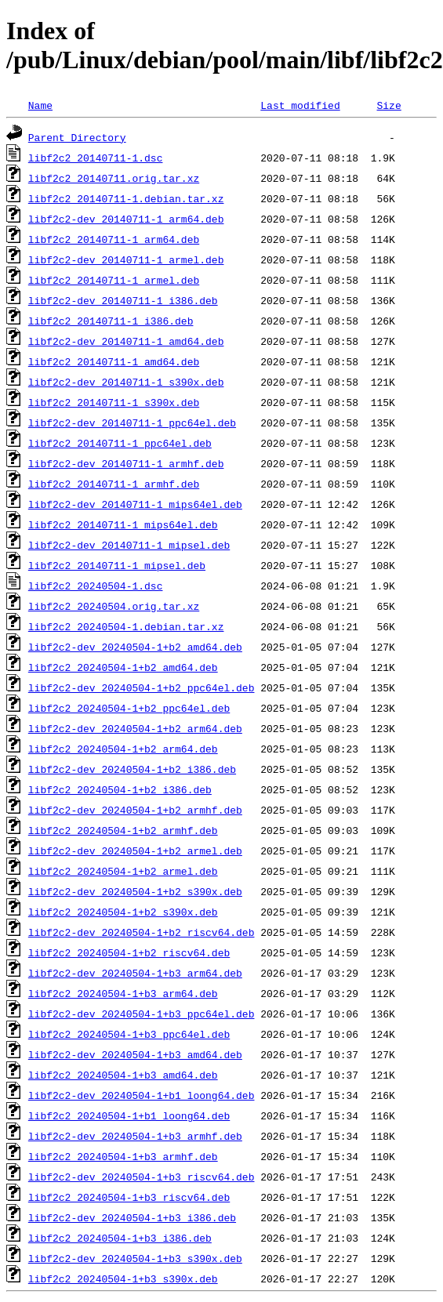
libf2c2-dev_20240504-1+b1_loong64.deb (141, 1095)
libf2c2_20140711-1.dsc (95, 158)
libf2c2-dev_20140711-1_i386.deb (123, 300)
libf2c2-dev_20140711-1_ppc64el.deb (132, 422)
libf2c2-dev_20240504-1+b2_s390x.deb (135, 891)
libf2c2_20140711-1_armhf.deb (113, 484)
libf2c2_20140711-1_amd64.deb (113, 361)
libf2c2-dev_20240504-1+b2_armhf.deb (135, 810)
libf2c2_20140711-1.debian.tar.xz (126, 198)
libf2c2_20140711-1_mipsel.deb (116, 565)
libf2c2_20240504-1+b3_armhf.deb (123, 1156)
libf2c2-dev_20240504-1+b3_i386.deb (132, 1217)
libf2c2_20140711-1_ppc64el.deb (120, 443)
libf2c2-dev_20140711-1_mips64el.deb (135, 504)
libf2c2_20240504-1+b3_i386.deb (120, 1238)
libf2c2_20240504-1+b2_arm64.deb (123, 749)
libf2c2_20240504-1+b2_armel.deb (123, 871)
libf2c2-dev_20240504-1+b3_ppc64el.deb (141, 1013)
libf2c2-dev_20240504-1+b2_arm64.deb (135, 728)
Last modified (300, 105)
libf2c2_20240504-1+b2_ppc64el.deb (129, 708)
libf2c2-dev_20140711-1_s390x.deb (126, 382)
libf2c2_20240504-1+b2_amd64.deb (123, 667)
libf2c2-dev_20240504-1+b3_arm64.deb (135, 973)
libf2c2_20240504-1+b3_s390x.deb (123, 1278)
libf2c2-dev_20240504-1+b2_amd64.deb (135, 647)
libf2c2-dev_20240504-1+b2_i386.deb (132, 769)
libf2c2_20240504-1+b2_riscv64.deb (129, 952)
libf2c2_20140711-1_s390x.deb (113, 402)
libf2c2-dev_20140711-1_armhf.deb (126, 463)
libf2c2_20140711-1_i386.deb (111, 321)
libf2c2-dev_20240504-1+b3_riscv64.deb (141, 1177)
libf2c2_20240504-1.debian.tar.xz (126, 626)
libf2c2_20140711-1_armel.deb (113, 280)
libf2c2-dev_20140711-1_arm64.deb (126, 219)
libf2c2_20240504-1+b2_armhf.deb (123, 830)
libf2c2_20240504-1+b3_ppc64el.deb (129, 1034)
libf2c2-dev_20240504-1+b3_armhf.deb (135, 1136)
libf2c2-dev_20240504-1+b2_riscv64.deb (141, 932)
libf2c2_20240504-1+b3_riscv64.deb (129, 1197)
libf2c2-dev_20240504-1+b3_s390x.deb (135, 1258)
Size (388, 105)
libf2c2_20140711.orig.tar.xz (113, 178)
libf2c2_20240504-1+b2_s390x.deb (123, 912)
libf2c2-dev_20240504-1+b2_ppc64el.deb (141, 687)
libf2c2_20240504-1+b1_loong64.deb (129, 1115)
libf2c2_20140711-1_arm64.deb (113, 239)
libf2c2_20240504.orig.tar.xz (113, 606)
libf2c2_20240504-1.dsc (95, 585)
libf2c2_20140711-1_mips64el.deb (123, 524)
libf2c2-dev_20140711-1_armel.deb (126, 259)
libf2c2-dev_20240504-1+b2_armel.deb (135, 850)
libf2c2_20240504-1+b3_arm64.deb (123, 993)
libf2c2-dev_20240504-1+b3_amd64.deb (135, 1054)
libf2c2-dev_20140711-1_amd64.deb (126, 341)
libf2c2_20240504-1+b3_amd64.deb (123, 1075)
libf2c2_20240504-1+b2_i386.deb (120, 789)
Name (40, 105)
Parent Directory (77, 137)
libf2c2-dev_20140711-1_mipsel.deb (129, 545)
